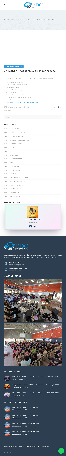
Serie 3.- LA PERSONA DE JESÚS (14, 136)
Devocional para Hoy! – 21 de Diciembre (25, 423)
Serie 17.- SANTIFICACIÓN (12, 189)
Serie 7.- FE (7, 151)
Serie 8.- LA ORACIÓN (11, 155)
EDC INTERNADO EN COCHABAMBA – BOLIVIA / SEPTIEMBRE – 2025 (35, 393)
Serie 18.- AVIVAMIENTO (11, 193)
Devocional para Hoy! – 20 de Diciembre (25, 431)
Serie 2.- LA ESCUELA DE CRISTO (14, 133)
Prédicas (20, 20)
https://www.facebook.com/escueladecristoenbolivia (22, 102)
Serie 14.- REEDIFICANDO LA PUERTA (16, 178)
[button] (61, 451)
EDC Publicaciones (16, 107)
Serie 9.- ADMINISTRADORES (13, 159)
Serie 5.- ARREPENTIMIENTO (13, 144)
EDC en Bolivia (9, 20)
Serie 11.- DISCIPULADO (11, 166)
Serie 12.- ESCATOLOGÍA (12, 170)
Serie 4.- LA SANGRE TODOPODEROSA (16, 140)
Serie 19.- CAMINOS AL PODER (14, 196)
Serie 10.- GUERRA (10, 163)
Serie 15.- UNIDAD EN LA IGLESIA (14, 181)
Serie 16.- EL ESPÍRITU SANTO (13, 185)
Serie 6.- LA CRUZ (9, 148)
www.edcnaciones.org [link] (12, 100)
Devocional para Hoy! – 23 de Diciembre (25, 407)
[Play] (30, 226)
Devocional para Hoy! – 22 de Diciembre (25, 415)
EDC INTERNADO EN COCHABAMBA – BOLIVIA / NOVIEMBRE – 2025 (35, 377)
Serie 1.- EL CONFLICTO (11, 129)
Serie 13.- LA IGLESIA (10, 174)
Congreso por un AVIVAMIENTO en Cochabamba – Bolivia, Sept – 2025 (35, 385)
